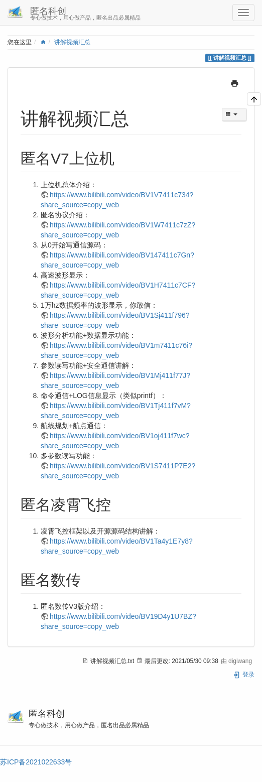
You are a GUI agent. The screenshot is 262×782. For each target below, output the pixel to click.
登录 (243, 674)
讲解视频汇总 (72, 42)
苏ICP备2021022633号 (36, 762)
